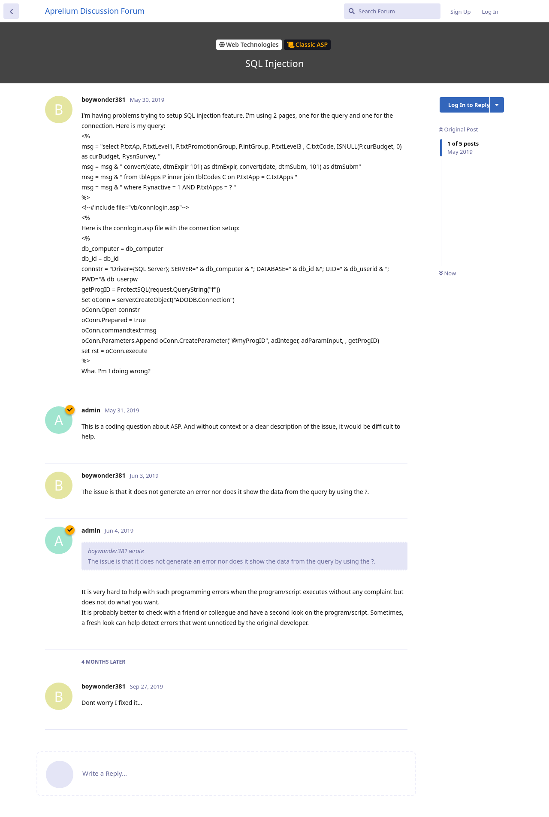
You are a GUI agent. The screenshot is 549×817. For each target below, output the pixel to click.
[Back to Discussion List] (11, 11)
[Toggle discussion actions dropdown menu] (497, 105)
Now (447, 273)
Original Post (458, 129)
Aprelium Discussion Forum (95, 11)
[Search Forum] (392, 11)
